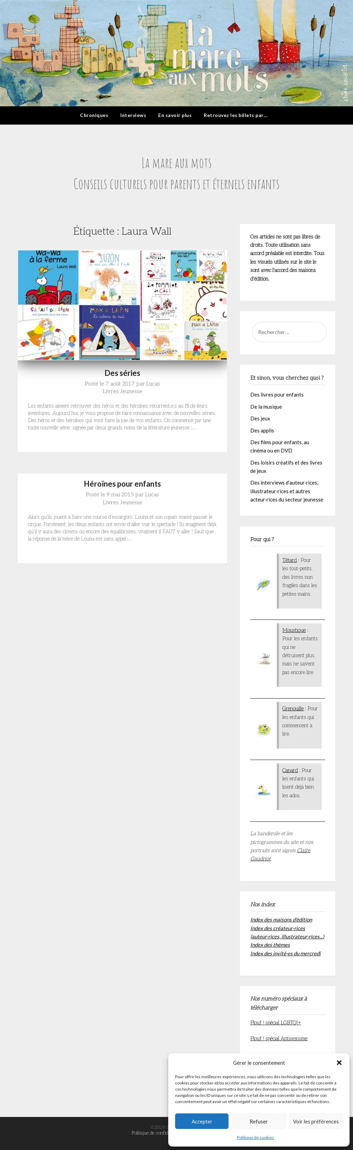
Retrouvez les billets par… (236, 115)
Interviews (133, 115)
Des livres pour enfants (277, 394)
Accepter (202, 1121)
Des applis (262, 430)
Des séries (122, 373)
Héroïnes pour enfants (122, 483)
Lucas (153, 384)
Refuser (259, 1121)
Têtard (289, 560)
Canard (290, 770)
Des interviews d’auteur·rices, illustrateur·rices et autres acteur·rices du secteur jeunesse (286, 491)
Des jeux (260, 418)
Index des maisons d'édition (281, 919)
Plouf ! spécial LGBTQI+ (275, 1023)
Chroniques (94, 115)
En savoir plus (175, 115)
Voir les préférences (316, 1121)
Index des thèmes (270, 945)
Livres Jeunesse (122, 391)
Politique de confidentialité (158, 1133)
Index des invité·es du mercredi (285, 953)
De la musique (266, 406)
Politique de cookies (255, 1137)
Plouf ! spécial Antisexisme (278, 1038)
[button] (339, 1062)
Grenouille (293, 708)
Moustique (294, 630)
